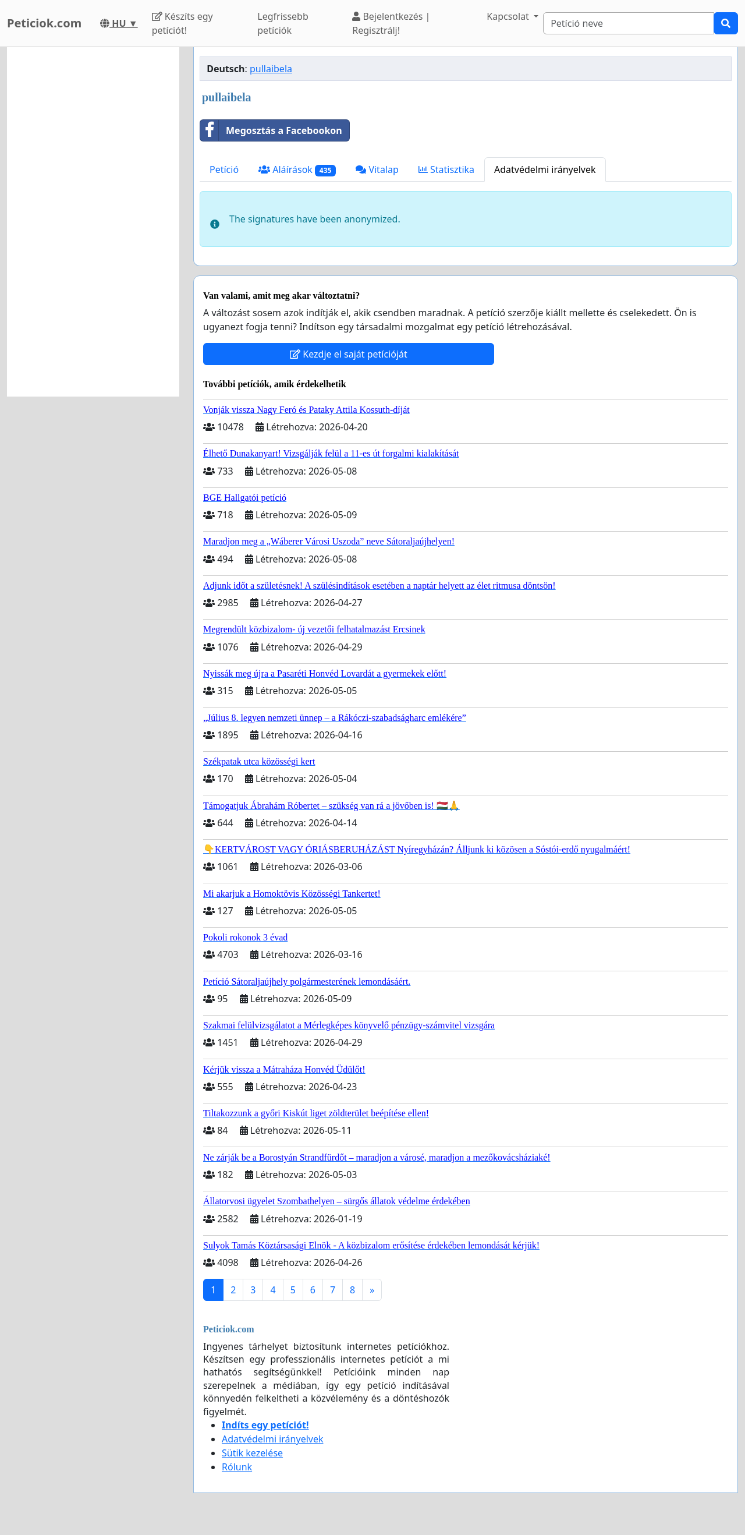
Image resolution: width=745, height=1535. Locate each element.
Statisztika (446, 169)
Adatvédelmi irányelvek (545, 169)
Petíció (224, 169)
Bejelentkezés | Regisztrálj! (391, 23)
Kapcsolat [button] (509, 16)
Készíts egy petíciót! (182, 23)
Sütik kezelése (252, 1452)
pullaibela (271, 68)
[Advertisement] (93, 222)
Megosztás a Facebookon (271, 130)
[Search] (628, 23)
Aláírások (297, 169)
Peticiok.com (44, 23)
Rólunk (237, 1466)
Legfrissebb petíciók (282, 23)
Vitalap (377, 169)
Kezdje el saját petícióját (348, 354)
